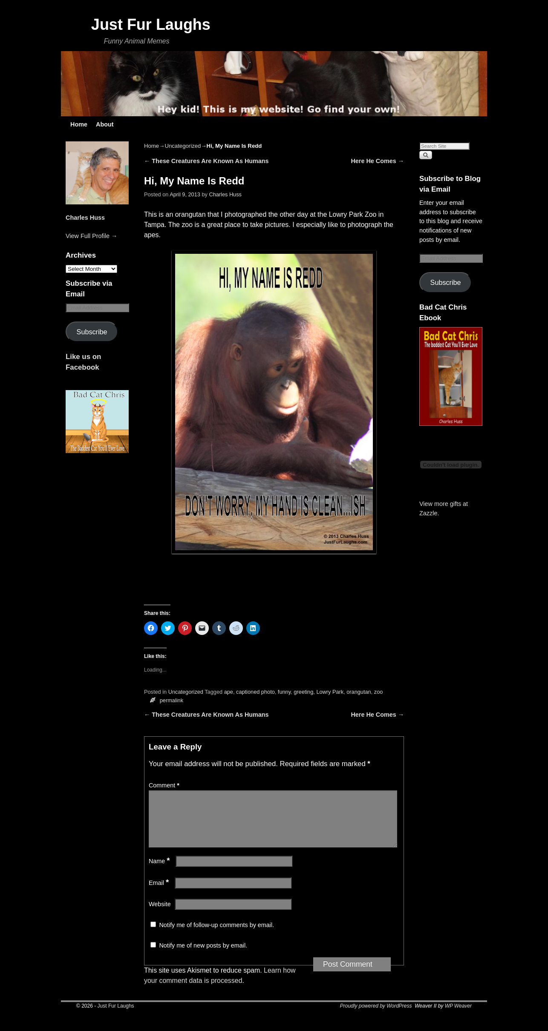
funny (284, 692)
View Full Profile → (91, 236)
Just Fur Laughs (151, 24)
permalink (171, 700)
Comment (165, 785)
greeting (303, 692)
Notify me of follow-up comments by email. (216, 935)
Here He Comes (377, 161)
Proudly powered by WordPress (376, 1016)
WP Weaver (458, 1016)
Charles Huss (85, 217)
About (105, 124)
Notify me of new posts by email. (203, 955)
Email (159, 893)
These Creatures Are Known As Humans (206, 161)
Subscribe (92, 332)
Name (160, 871)
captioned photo (255, 692)
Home (78, 124)
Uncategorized (182, 146)
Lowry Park (329, 692)
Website (160, 914)
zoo (378, 692)
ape (228, 692)
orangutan (358, 692)
